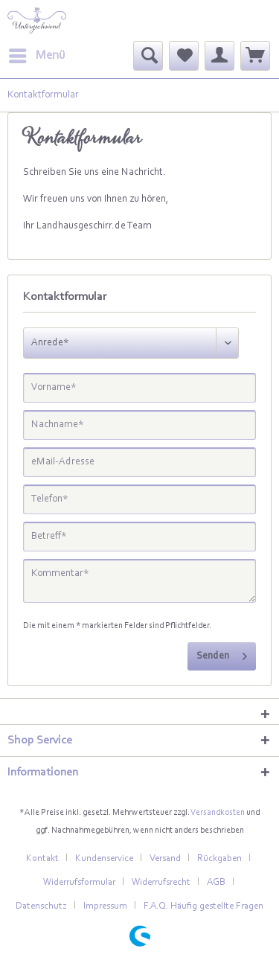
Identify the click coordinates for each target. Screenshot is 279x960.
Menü (37, 53)
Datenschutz (41, 906)
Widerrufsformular (79, 882)
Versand (165, 858)
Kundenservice (104, 858)
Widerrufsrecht (161, 882)
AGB (216, 882)
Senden (221, 653)
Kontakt (42, 858)
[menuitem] (36, 56)
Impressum (105, 906)
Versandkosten (217, 812)
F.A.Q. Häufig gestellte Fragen (203, 906)
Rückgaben (219, 858)
